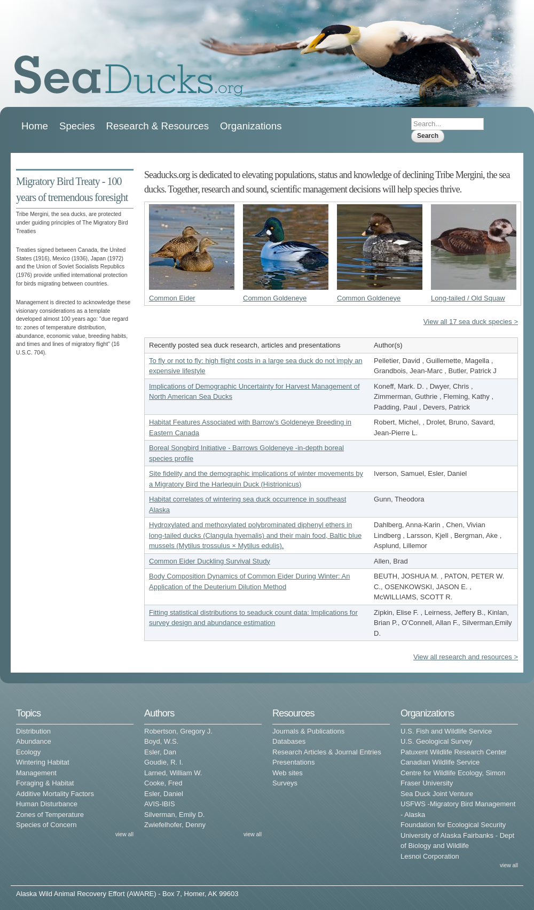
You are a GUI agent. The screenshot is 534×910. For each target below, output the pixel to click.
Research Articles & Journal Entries (326, 752)
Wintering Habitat (42, 762)
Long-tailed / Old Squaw (468, 298)
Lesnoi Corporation (429, 856)
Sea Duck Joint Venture (436, 794)
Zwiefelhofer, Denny (175, 825)
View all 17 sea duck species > (470, 322)
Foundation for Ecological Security (453, 825)
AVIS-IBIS (159, 804)
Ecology (28, 752)
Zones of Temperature (50, 815)
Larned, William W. (173, 773)
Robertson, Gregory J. (178, 731)
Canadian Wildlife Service (440, 762)
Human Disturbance (46, 804)
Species (77, 126)
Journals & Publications (308, 731)
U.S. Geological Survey (436, 741)
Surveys (284, 783)
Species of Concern (46, 825)
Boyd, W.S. (161, 741)
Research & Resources (157, 126)
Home (34, 126)
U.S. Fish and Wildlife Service (446, 731)
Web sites (287, 773)
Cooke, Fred (163, 783)
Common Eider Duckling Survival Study (209, 561)
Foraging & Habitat (45, 783)
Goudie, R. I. (163, 762)
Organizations (251, 126)
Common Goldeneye (275, 298)
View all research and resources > (465, 657)
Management (36, 773)
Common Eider (172, 298)
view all (124, 834)
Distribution (33, 731)
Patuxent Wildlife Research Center (453, 752)
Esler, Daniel (163, 794)
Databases (288, 741)
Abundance (33, 741)
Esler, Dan (160, 752)
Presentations (293, 762)
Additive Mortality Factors (55, 794)
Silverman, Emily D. (174, 815)
